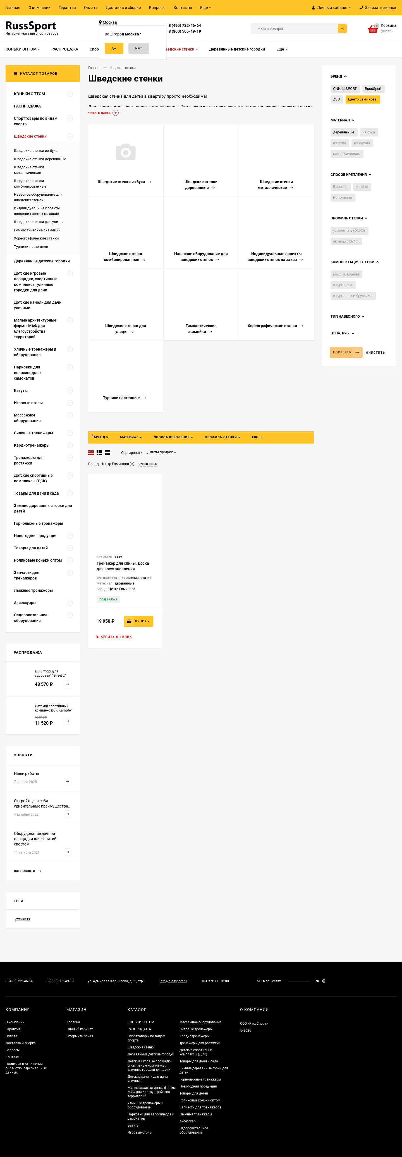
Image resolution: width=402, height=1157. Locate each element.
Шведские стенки (141, 1047)
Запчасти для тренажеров (200, 1107)
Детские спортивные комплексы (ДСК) (196, 1052)
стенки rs (22, 919)
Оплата (91, 7)
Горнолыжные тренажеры (200, 1079)
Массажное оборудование (200, 1022)
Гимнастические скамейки (37, 230)
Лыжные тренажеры (196, 1114)
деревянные (343, 132)
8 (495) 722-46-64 (185, 25)
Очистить (375, 352)
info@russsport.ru (173, 981)
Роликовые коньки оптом (200, 1100)
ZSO (336, 99)
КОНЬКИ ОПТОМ (141, 1022)
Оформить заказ (79, 1036)
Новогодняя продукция (198, 1086)
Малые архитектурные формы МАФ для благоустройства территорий (152, 1092)
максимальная (346, 274)
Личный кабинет (79, 1029)
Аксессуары (189, 1121)
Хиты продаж (159, 452)
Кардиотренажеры (194, 1036)
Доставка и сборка (123, 7)
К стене (361, 187)
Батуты (133, 1125)
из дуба (339, 143)
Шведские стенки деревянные (40, 159)
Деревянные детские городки (151, 1054)
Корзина (73, 1022)
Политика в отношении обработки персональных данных (26, 1068)
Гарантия (67, 7)
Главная (12, 7)
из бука (368, 132)
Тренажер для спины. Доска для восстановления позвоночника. (123, 569)
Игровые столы (140, 1132)
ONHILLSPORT (345, 89)
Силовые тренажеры (196, 1029)
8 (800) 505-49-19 (185, 31)
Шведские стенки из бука (36, 150)
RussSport (373, 89)
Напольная (342, 197)
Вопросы (157, 7)
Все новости (27, 871)
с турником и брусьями (353, 296)
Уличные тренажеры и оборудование (145, 1105)
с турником (342, 285)
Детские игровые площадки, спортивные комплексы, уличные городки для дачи (150, 1065)
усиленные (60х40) (349, 230)
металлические (346, 154)
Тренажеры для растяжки (200, 1043)
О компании (39, 7)
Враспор (340, 187)
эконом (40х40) (346, 241)
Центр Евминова (362, 99)
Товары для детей (194, 1093)
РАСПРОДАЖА (139, 1029)
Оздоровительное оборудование (194, 1130)
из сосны (362, 143)
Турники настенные (31, 247)
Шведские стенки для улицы (38, 222)
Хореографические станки (36, 238)
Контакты (183, 7)
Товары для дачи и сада (199, 1061)
